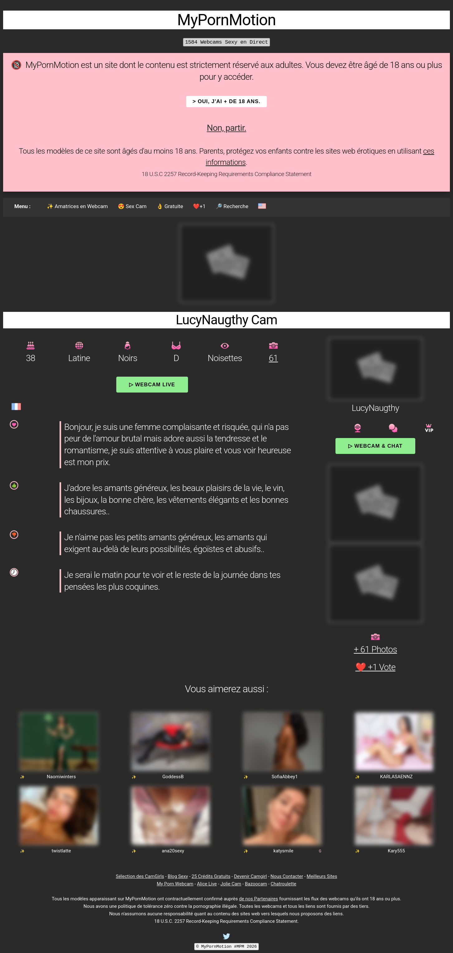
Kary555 (396, 851)
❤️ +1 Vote (375, 667)
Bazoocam (256, 884)
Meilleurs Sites (322, 876)
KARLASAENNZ (396, 776)
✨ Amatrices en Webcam (77, 206)
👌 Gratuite (170, 206)
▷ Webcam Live (152, 384)
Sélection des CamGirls (140, 876)
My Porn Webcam (175, 884)
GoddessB (173, 776)
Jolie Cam (230, 884)
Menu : (22, 206)
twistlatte (61, 851)
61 (273, 358)
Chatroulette (283, 884)
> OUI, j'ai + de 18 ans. (227, 101)
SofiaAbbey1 (285, 776)
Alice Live (207, 884)
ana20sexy (173, 851)
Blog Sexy (178, 876)
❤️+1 (199, 206)
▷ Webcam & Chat (375, 446)
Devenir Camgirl (250, 876)
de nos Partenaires (258, 899)
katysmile (283, 851)
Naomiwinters (61, 776)
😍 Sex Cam (132, 206)
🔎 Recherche (232, 206)
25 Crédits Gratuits (211, 876)
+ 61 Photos (375, 649)
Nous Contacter (287, 876)
